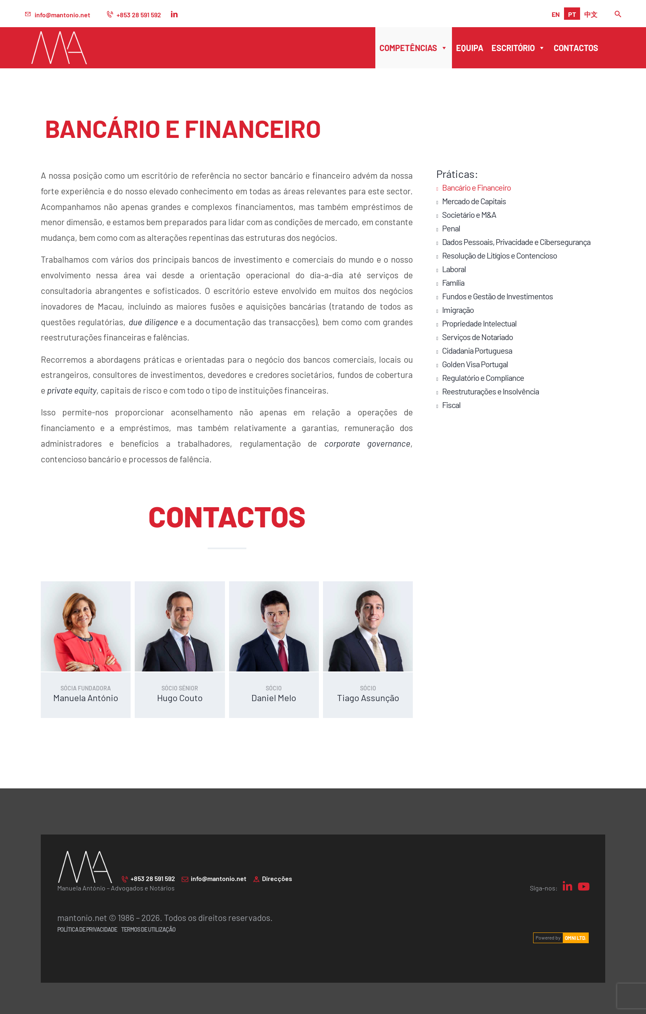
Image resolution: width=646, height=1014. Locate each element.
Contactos (576, 47)
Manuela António (85, 696)
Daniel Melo (273, 696)
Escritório (518, 47)
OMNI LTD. (575, 936)
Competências (413, 47)
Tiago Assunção (368, 696)
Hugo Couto (180, 696)
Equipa (469, 47)
